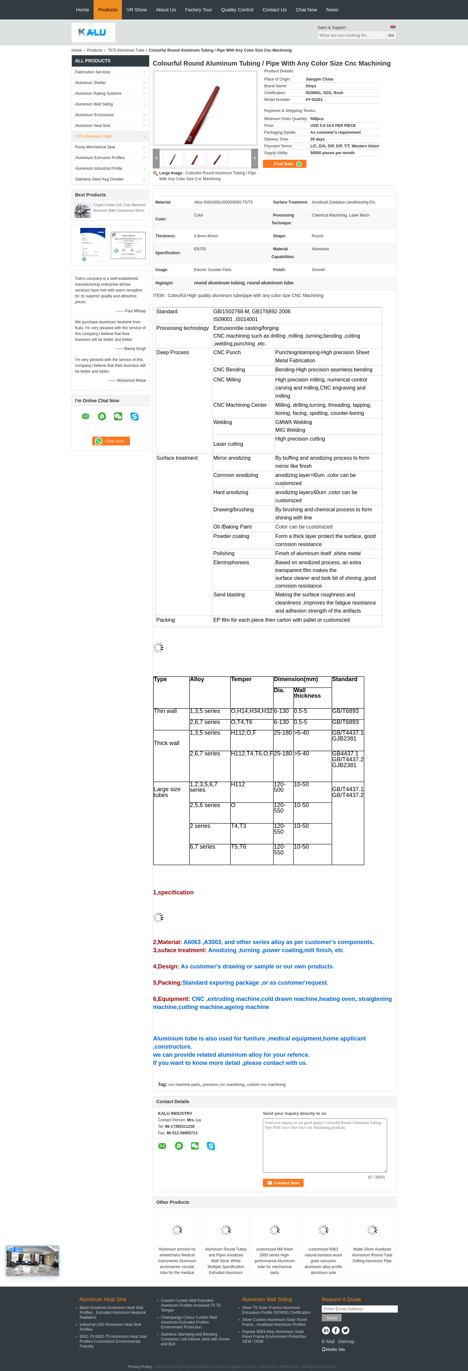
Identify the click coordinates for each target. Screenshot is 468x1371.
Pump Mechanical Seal (95, 147)
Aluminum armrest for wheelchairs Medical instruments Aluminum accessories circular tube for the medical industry (177, 1264)
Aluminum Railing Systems (98, 93)
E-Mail (328, 1341)
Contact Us (275, 9)
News (332, 9)
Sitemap (346, 1341)
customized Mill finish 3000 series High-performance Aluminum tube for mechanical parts (274, 1261)
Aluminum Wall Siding (94, 104)
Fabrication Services (92, 72)
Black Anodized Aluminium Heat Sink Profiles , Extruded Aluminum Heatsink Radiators (113, 1312)
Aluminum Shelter (90, 83)
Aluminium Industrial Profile (98, 168)
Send (332, 1317)
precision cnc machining (223, 1084)
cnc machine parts (184, 1084)
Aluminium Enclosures (94, 115)
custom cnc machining (266, 1084)
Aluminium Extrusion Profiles (100, 158)
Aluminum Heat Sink (92, 125)
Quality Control (237, 9)
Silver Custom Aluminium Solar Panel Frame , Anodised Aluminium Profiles (274, 1322)
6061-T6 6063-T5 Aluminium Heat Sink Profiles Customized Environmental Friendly (113, 1341)
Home (82, 9)
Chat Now (306, 9)
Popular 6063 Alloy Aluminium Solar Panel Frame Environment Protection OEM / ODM (274, 1336)
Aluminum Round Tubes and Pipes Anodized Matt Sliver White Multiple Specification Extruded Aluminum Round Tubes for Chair (226, 1264)
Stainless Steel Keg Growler (99, 179)
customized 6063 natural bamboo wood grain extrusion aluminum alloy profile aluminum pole (323, 1261)
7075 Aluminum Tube (126, 50)
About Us (166, 9)
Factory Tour (198, 9)
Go (391, 35)
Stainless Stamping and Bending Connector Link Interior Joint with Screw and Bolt (195, 1339)
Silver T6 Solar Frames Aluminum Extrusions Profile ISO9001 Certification (276, 1310)
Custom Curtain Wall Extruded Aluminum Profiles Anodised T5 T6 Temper (191, 1305)
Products (107, 9)
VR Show (136, 9)
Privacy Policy (140, 1367)
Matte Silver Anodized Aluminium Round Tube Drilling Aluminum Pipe (372, 1255)
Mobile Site (333, 1349)
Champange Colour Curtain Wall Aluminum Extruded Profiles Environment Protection (189, 1322)
